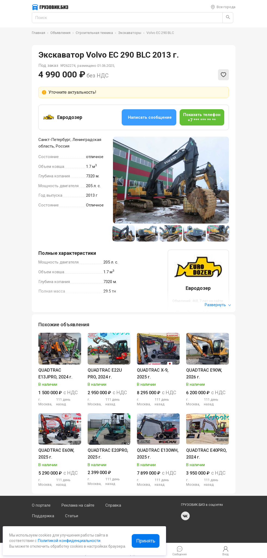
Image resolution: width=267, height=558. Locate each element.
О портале (41, 505)
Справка (113, 505)
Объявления (60, 33)
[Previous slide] (121, 180)
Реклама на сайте (78, 505)
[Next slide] (221, 180)
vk (185, 516)
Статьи (71, 515)
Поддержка (43, 515)
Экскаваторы (129, 33)
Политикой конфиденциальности (68, 540)
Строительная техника (94, 33)
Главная (38, 33)
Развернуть (218, 305)
